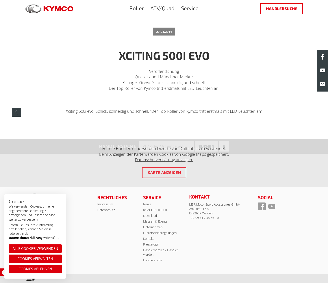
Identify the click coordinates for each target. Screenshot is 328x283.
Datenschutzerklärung (26, 238)
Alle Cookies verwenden (35, 248)
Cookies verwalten (35, 258)
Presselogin (151, 244)
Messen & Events (155, 221)
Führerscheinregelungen (160, 233)
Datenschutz (106, 210)
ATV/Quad (162, 8)
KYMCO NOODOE (155, 210)
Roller (137, 8)
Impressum (105, 204)
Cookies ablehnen (35, 268)
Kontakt (148, 238)
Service (189, 8)
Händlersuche (281, 8)
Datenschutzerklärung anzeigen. (164, 160)
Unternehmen (153, 227)
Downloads (150, 216)
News (147, 204)
